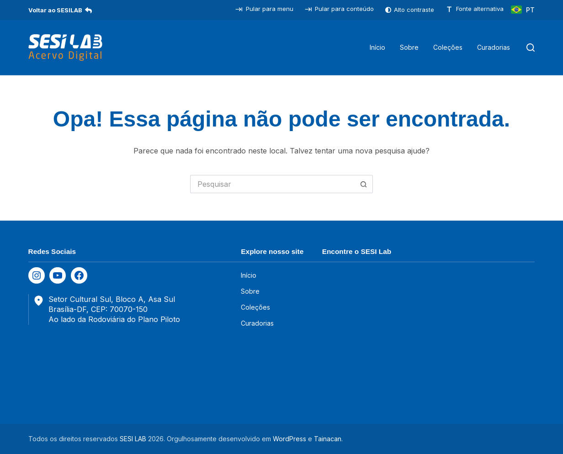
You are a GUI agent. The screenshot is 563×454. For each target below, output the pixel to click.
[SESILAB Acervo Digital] (65, 47)
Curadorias (493, 47)
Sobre (409, 47)
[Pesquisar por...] (272, 184)
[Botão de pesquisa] (364, 184)
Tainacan (327, 439)
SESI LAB (133, 439)
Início (377, 47)
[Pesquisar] (530, 47)
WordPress (289, 439)
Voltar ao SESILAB (60, 10)
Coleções (447, 47)
